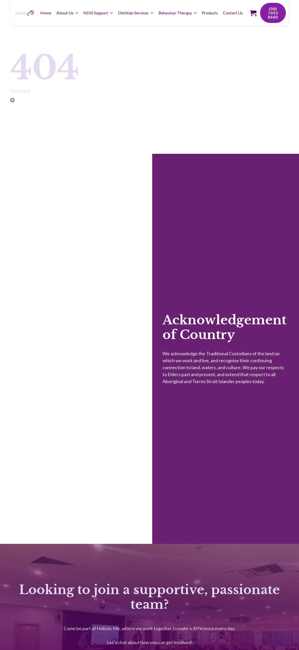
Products (210, 12)
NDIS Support (95, 12)
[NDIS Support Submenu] (111, 13)
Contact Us (233, 12)
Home (45, 12)
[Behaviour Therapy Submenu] (195, 13)
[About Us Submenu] (77, 13)
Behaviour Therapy (175, 12)
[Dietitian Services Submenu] (152, 13)
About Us (65, 12)
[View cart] (253, 13)
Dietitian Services (133, 12)
